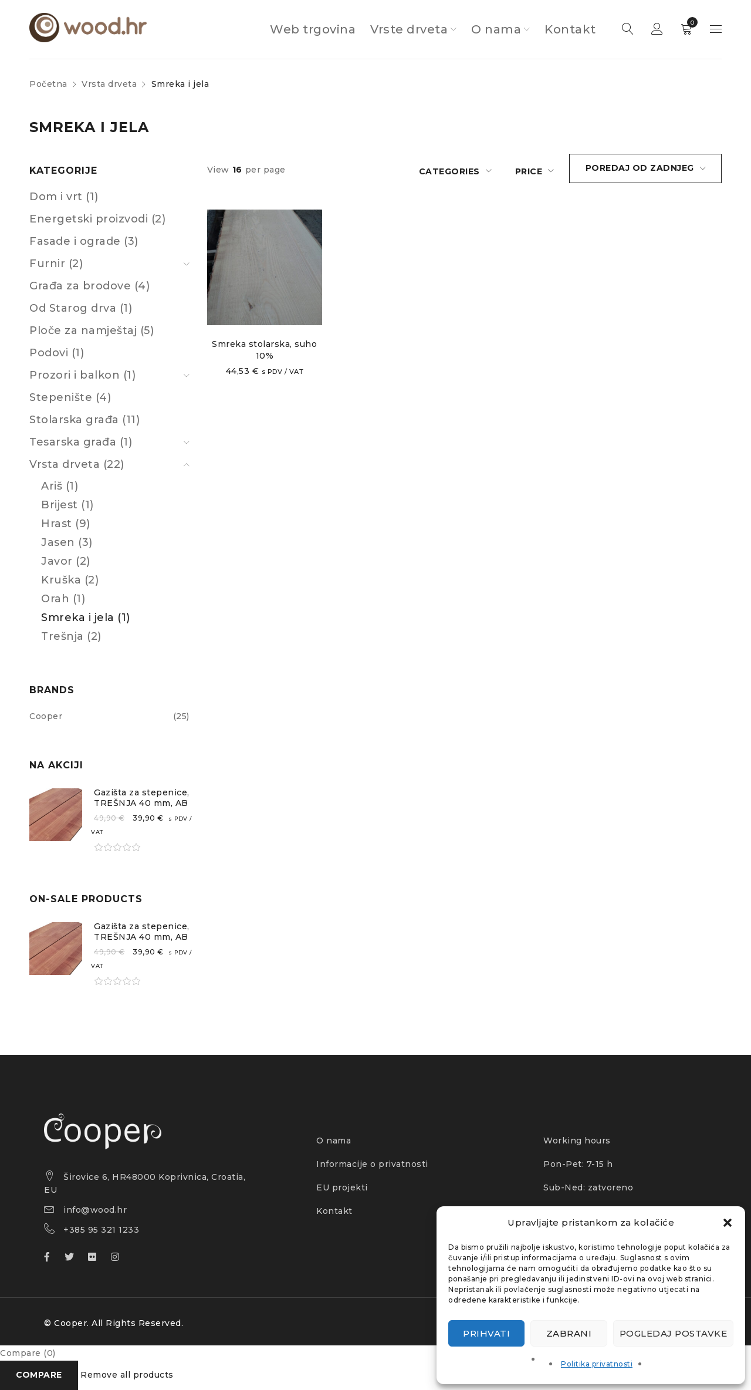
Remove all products (127, 1375)
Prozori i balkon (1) (82, 375)
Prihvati (486, 1333)
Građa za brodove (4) (89, 285)
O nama (333, 1140)
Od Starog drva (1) (80, 308)
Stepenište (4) (70, 397)
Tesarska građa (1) (80, 442)
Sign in (657, 29)
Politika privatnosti (596, 1363)
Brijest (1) (67, 504)
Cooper (45, 716)
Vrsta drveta (109, 84)
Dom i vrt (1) (64, 196)
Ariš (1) (59, 486)
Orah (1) (63, 598)
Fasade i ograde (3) (83, 241)
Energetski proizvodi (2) (97, 218)
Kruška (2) (70, 579)
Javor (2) (65, 561)
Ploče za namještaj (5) (91, 330)
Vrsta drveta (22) (76, 464)
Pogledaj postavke (674, 1333)
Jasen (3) (67, 542)
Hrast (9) (65, 523)
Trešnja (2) (71, 636)
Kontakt (334, 1211)
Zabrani (569, 1333)
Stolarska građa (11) (84, 419)
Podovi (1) (56, 352)
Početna (48, 84)
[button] (727, 1223)
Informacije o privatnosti (372, 1164)
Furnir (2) (56, 263)
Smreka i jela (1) (85, 617)
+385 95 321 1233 (101, 1229)
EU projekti (342, 1187)
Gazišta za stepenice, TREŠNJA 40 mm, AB (142, 797)
